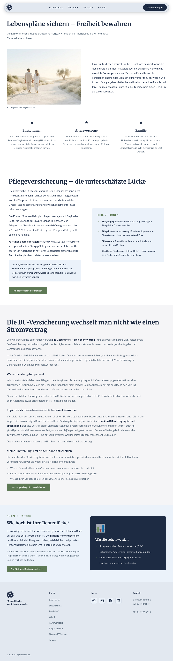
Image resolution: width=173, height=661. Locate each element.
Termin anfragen (155, 7)
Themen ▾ (73, 7)
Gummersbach (56, 622)
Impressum (54, 600)
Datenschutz (55, 605)
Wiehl (52, 617)
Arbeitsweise (56, 7)
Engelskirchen (56, 628)
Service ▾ (88, 7)
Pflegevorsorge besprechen (27, 290)
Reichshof (53, 611)
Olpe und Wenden (57, 634)
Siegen (52, 640)
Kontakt (102, 7)
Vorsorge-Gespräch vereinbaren (29, 487)
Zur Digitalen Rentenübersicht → (27, 569)
